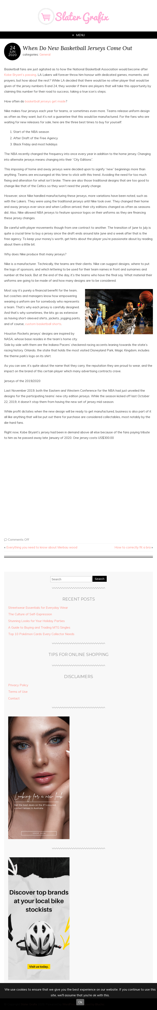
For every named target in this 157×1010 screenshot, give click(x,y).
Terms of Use (18, 692)
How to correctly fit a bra (132, 547)
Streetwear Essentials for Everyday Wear (38, 608)
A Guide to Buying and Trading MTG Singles (39, 627)
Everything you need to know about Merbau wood (41, 547)
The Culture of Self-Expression (30, 614)
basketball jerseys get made (45, 101)
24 (12, 48)
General (44, 54)
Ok (80, 1002)
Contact (14, 698)
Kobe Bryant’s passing (20, 75)
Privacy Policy (18, 685)
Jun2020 (12, 53)
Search (99, 579)
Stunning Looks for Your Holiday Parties (36, 621)
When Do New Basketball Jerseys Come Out (77, 48)
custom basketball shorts (43, 324)
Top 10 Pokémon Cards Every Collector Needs (41, 634)
